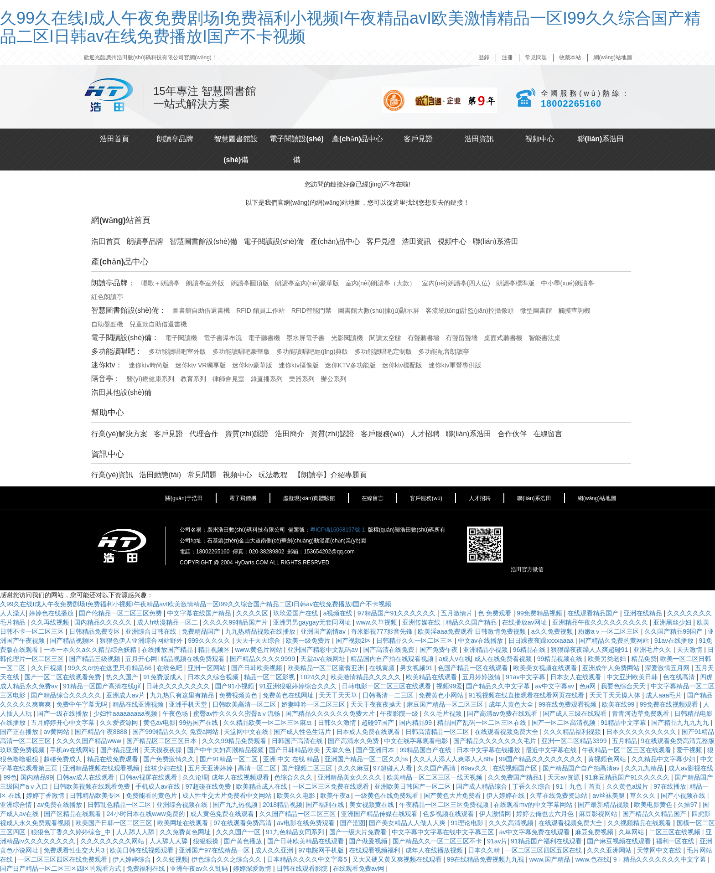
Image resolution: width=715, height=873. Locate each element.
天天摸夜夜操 (164, 750)
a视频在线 (338, 613)
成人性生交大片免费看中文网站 (228, 795)
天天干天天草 (339, 695)
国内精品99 (416, 722)
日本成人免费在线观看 (369, 731)
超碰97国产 (378, 722)
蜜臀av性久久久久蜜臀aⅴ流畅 (237, 713)
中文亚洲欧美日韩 (632, 677)
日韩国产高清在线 (298, 740)
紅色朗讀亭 (107, 296)
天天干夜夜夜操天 (377, 704)
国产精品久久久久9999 (263, 658)
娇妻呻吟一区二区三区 (314, 704)
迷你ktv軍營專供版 (455, 365)
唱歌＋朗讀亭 (160, 283)
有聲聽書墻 (424, 337)
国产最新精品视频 (604, 804)
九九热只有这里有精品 (183, 695)
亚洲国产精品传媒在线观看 (380, 813)
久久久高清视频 (511, 823)
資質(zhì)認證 (247, 434)
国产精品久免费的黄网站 (615, 640)
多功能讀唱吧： (116, 351)
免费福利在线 (146, 868)
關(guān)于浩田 (184, 498)
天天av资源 (565, 777)
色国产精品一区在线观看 (474, 668)
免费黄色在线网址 (289, 695)
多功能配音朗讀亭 (443, 351)
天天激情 (690, 649)
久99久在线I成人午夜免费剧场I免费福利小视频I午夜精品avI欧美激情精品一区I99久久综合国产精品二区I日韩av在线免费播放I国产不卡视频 (350, 27)
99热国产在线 (199, 722)
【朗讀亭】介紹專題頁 (330, 475)
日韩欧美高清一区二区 (245, 704)
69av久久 (475, 768)
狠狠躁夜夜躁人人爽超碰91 (590, 649)
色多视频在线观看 (449, 813)
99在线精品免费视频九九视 (486, 859)
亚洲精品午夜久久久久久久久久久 (601, 622)
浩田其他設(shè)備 (121, 392)
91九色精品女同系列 (296, 832)
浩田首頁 (114, 139)
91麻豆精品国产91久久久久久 (628, 777)
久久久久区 (253, 613)
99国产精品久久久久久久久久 (541, 759)
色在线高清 (680, 677)
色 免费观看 (495, 613)
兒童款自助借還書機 (158, 324)
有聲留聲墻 (462, 337)
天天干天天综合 (259, 640)
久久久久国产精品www (89, 740)
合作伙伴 (512, 434)
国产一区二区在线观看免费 (63, 677)
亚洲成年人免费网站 (612, 668)
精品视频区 (215, 649)
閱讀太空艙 (385, 337)
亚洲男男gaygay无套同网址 (312, 622)
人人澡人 (13, 613)
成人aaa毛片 (665, 695)
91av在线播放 (674, 640)
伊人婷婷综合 (133, 859)
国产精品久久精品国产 (655, 813)
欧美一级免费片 (308, 640)
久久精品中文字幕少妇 (664, 759)
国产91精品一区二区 (229, 759)
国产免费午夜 (440, 649)
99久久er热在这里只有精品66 (110, 668)
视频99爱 (449, 686)
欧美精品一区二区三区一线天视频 (435, 777)
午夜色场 (176, 713)
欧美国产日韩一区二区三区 (114, 823)
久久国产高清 (437, 768)
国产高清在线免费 (389, 649)
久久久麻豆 (354, 768)
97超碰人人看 (393, 768)
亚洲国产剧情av (324, 631)
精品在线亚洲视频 (139, 704)
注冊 (507, 57)
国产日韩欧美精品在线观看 (306, 841)
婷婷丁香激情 (46, 795)
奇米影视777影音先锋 (382, 631)
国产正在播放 (20, 731)
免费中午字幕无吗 (82, 704)
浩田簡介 (289, 434)
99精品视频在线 (560, 658)
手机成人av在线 (158, 786)
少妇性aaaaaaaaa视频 (126, 713)
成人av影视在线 (690, 768)
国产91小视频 (235, 686)
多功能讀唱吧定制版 (383, 351)
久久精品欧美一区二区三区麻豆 (269, 722)
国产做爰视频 (369, 841)
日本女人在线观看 (576, 677)
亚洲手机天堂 (189, 704)
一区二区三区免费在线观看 (331, 786)
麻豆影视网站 (599, 813)
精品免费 (644, 658)
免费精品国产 (201, 631)
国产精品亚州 (120, 750)
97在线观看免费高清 (243, 823)
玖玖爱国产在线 (296, 613)
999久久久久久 (210, 640)
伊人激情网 (496, 813)
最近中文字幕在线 (552, 750)
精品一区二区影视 (270, 677)
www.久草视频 (377, 622)
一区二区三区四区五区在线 (544, 850)
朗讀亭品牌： (113, 283)
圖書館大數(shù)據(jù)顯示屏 (378, 310)
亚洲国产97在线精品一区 (215, 850)
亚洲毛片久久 (653, 649)
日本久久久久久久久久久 (642, 731)
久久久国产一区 (239, 832)
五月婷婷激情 (482, 677)
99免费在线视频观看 (669, 704)
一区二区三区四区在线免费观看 (63, 859)
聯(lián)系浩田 (600, 139)
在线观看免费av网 (359, 868)
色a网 (588, 686)
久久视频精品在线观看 (640, 823)
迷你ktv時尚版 (149, 365)
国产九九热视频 (235, 804)
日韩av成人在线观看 (86, 777)
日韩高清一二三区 (389, 695)
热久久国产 (123, 677)
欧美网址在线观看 (183, 823)
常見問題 (536, 57)
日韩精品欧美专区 (96, 795)
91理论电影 (468, 823)
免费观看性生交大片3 (74, 850)
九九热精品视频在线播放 (261, 631)
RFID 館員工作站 (260, 310)
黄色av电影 (159, 722)
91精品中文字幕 (624, 722)
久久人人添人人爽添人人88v (454, 759)
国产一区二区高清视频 (564, 722)
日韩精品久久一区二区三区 (415, 640)
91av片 (497, 841)
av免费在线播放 (60, 804)
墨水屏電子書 (305, 337)
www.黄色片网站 (259, 649)
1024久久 (313, 677)
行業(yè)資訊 (112, 475)
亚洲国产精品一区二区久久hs (367, 759)
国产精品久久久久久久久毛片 (495, 740)
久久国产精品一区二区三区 (298, 813)
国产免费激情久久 (169, 759)
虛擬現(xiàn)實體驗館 (309, 498)
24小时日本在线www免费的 (147, 813)
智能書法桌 (544, 337)
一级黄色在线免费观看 (387, 795)
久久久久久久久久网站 (113, 841)
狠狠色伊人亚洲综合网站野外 (142, 640)
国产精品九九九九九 (680, 722)
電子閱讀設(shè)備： (125, 337)
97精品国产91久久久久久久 (397, 613)
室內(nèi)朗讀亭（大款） (380, 283)
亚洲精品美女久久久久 (350, 777)
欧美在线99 (619, 704)
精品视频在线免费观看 (193, 658)
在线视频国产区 (515, 768)
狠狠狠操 (206, 841)
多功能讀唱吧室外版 (177, 351)
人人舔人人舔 (136, 832)
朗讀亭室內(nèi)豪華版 (307, 283)
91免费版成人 (163, 677)
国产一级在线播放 (63, 713)
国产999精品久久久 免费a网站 (176, 731)
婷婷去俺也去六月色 (545, 813)
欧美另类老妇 (608, 658)
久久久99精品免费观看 (235, 740)
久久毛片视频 (444, 713)
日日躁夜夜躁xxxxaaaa (541, 640)
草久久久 (644, 795)
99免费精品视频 (540, 613)
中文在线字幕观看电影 (417, 740)
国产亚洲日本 (376, 750)
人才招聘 (425, 434)
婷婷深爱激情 (253, 868)
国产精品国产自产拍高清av (582, 768)
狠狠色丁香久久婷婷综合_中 (72, 832)
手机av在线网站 (73, 750)
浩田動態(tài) (160, 475)
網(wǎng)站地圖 (613, 57)
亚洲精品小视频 (486, 649)
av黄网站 (57, 731)
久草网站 (632, 832)
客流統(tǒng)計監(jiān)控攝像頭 (469, 310)
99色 (10, 777)
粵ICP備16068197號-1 (337, 530)
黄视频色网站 (608, 759)
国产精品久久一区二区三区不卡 (438, 841)
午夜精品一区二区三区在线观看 (627, 750)
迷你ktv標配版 (402, 365)
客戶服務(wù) (382, 434)
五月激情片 (457, 613)
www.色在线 (592, 859)
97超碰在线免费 (209, 786)
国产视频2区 (354, 640)
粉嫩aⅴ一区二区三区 (609, 631)
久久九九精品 (645, 768)
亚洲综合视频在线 (182, 804)
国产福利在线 (326, 804)
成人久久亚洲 (275, 850)
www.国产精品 (550, 859)
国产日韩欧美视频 (257, 668)
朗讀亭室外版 (205, 283)
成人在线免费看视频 (504, 658)
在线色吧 (170, 668)
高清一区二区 (258, 768)
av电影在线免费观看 (307, 823)
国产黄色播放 (244, 841)
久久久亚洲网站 (610, 850)
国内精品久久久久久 (104, 622)
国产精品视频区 (73, 640)
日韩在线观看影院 (302, 868)
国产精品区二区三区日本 (162, 740)
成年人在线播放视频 (435, 850)
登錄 (484, 57)
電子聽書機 (264, 337)
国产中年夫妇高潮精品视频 (226, 750)
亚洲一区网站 (207, 668)
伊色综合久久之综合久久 (228, 859)
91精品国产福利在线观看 (547, 841)
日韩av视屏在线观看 (149, 777)
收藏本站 (570, 57)
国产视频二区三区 (307, 768)
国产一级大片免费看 (359, 832)
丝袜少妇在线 (165, 768)
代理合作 (203, 434)
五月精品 (624, 740)
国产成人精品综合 (482, 786)
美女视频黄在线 (372, 804)
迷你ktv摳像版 (299, 365)
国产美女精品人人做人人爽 (408, 823)
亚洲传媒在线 (422, 622)
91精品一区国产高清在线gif (102, 686)
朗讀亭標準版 (516, 283)
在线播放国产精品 (168, 649)
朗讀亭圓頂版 (250, 283)
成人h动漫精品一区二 (168, 622)
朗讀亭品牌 (175, 139)
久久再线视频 (51, 622)
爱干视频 (690, 750)
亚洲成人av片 (126, 695)
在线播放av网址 (525, 622)
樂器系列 (302, 378)
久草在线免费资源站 (559, 795)
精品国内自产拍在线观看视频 (393, 658)
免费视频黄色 (239, 695)
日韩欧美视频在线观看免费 (92, 786)
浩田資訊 (479, 139)
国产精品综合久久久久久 (67, 695)
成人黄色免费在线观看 (223, 813)
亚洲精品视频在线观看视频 (101, 768)
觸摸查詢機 (575, 310)
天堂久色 (338, 750)
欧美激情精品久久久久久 (367, 677)
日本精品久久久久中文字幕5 (308, 859)
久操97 (688, 804)
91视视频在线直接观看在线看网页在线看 (527, 695)
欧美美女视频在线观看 (546, 668)
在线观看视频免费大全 (507, 731)
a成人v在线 (455, 658)
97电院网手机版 (321, 850)
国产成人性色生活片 (303, 731)
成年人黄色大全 (511, 704)
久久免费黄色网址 (186, 832)
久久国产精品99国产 (674, 631)
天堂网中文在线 (247, 731)
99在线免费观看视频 (568, 704)
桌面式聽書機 (503, 337)
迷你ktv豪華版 (252, 365)
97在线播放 (669, 786)
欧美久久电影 (297, 795)
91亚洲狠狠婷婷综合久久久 (298, 686)
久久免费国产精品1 (515, 777)
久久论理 (195, 777)
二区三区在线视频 (675, 832)
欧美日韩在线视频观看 (143, 850)
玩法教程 (273, 475)
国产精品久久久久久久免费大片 (331, 713)
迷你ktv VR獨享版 (200, 365)
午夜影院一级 (400, 713)
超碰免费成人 (63, 759)
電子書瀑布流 (222, 337)
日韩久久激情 (338, 722)
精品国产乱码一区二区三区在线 (482, 722)
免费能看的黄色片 (152, 795)
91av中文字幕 (526, 677)
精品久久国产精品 (472, 622)
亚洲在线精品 (644, 613)
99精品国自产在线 (426, 750)
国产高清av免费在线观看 (503, 713)
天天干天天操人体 (616, 695)
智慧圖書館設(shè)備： (128, 310)
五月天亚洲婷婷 (211, 768)
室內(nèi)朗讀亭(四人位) (456, 283)
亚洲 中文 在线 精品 (292, 759)
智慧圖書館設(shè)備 (236, 149)
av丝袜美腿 (609, 795)
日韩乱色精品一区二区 (120, 804)
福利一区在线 (676, 841)
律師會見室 (228, 378)
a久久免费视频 (553, 631)
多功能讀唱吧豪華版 (241, 351)
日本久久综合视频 (213, 677)
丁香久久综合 (533, 786)
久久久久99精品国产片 (236, 622)
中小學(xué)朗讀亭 (567, 283)
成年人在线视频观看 (241, 777)
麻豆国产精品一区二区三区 (446, 704)
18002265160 (571, 103)
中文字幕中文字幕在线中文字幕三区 (444, 832)
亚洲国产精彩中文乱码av (323, 649)
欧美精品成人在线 (262, 786)
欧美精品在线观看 (432, 677)
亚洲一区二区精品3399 (574, 740)
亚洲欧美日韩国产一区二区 (413, 786)
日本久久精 (485, 850)
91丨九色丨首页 (579, 786)
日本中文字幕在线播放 (489, 750)
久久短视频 (172, 859)
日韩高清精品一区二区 (438, 731)
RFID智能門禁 (311, 310)
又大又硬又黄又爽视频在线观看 (397, 859)
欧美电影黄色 (654, 804)
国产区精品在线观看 (73, 813)
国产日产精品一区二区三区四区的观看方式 (61, 868)
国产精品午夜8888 (102, 731)
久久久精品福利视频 (573, 731)
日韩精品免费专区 (95, 631)
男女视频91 (417, 668)
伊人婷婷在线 (506, 795)
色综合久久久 (294, 777)
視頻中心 (539, 139)
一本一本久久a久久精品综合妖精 (90, 649)
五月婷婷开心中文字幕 (63, 722)
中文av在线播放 (481, 640)
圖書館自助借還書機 (201, 310)
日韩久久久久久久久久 (179, 686)
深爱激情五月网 (668, 668)
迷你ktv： (106, 365)
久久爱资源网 (120, 722)
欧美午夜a (335, 795)
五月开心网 (141, 658)
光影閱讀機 (347, 337)
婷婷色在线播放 (52, 613)
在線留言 (547, 434)
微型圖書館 (536, 310)
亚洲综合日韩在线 (151, 631)
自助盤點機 (107, 324)
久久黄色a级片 (628, 786)
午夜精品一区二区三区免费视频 (444, 804)
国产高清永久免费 (354, 740)
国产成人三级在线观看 (575, 713)
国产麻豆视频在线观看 (620, 841)
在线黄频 (383, 668)
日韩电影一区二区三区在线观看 (387, 686)
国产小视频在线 (684, 795)
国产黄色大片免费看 (453, 795)
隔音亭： (105, 378)
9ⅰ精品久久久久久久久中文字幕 (660, 859)
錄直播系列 (267, 378)
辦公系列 (334, 378)
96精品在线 (530, 649)
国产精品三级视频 (95, 658)
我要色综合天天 (624, 686)
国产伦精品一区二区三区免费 (121, 613)
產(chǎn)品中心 (357, 139)
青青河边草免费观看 (641, 713)
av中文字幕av (555, 686)
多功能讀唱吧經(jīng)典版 (312, 351)
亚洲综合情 (17, 804)
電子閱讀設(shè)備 (297, 149)
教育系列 (193, 378)
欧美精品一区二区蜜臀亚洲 (326, 668)
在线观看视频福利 (375, 850)
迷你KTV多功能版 (350, 365)
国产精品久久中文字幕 (499, 686)
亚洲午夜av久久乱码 (200, 868)
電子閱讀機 (181, 337)
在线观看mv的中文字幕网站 (534, 804)
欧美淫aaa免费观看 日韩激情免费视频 (473, 631)
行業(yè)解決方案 (119, 434)
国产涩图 (352, 823)
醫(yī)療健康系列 (150, 378)
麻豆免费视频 (595, 832)
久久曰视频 (47, 668)
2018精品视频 (282, 804)
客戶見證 (418, 139)
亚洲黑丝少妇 (673, 622)
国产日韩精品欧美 (295, 750)
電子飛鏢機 (243, 498)
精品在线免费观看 (113, 759)
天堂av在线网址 (323, 658)
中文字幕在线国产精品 (200, 613)
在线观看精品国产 (593, 613)
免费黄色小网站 (442, 695)
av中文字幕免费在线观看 (535, 832)
